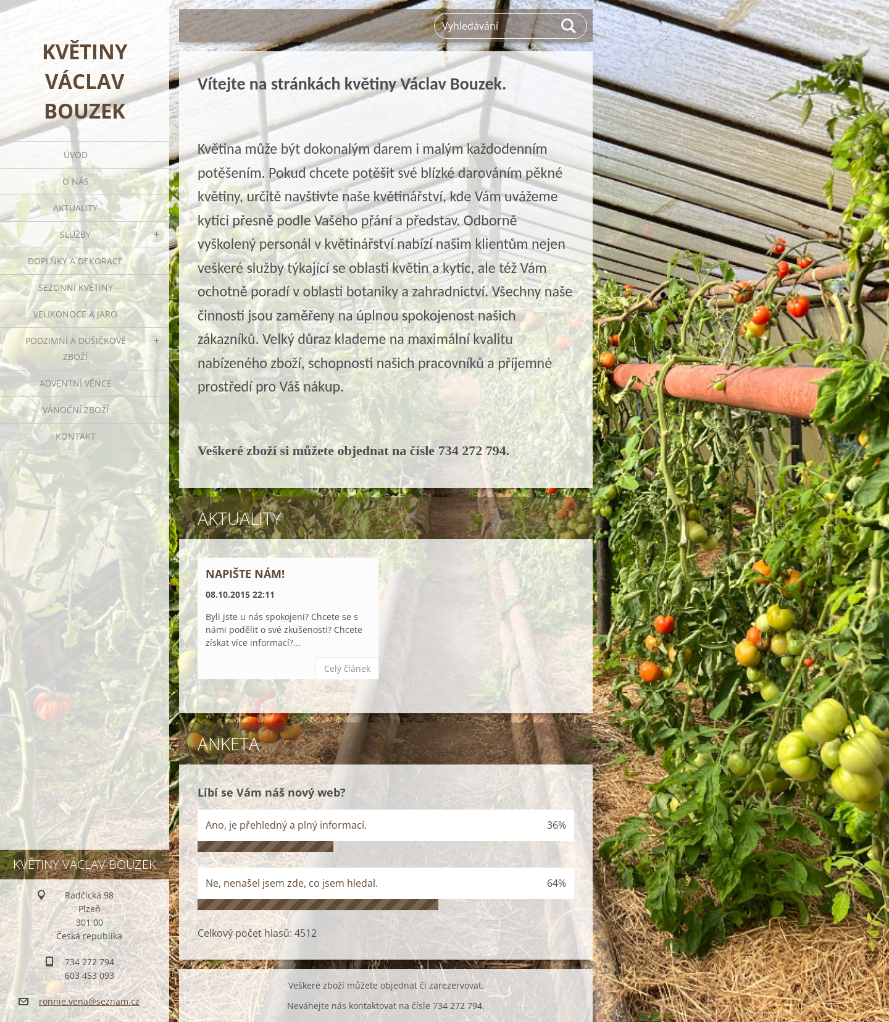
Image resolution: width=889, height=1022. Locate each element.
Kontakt (76, 436)
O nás (75, 181)
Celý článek (347, 668)
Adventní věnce (76, 383)
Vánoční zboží (76, 410)
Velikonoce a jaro (75, 314)
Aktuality (75, 208)
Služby (75, 234)
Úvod (76, 155)
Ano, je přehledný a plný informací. (286, 825)
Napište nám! (245, 573)
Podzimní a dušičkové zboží (75, 348)
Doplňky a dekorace (75, 261)
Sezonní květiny (75, 287)
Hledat (569, 26)
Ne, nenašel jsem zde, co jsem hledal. (292, 883)
